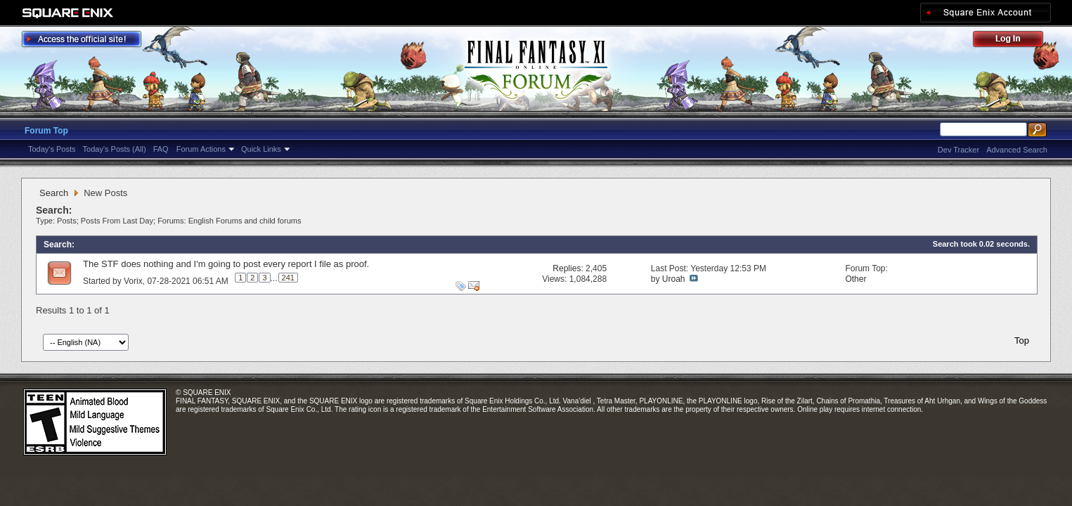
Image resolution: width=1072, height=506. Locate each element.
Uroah (673, 279)
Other (855, 279)
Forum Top (46, 131)
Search (53, 193)
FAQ (161, 149)
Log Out (1015, 41)
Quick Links (261, 149)
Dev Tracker (958, 149)
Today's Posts (52, 149)
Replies (567, 268)
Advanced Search (1016, 149)
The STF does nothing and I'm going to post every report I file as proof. (226, 264)
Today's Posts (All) (114, 149)
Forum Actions (201, 149)
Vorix (133, 281)
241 (288, 277)
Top (1021, 340)
